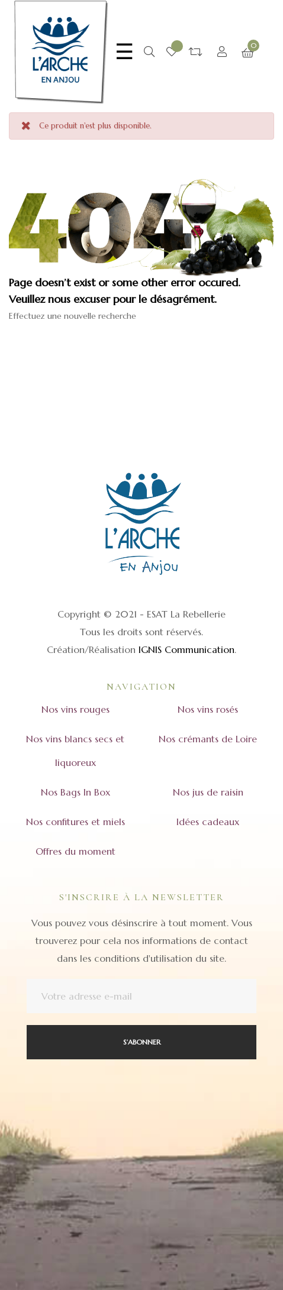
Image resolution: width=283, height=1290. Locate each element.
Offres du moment (75, 851)
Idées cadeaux (207, 821)
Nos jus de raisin (208, 792)
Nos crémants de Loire (208, 739)
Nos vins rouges (75, 709)
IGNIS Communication (186, 649)
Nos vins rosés (208, 709)
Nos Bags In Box (75, 792)
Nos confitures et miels (75, 821)
